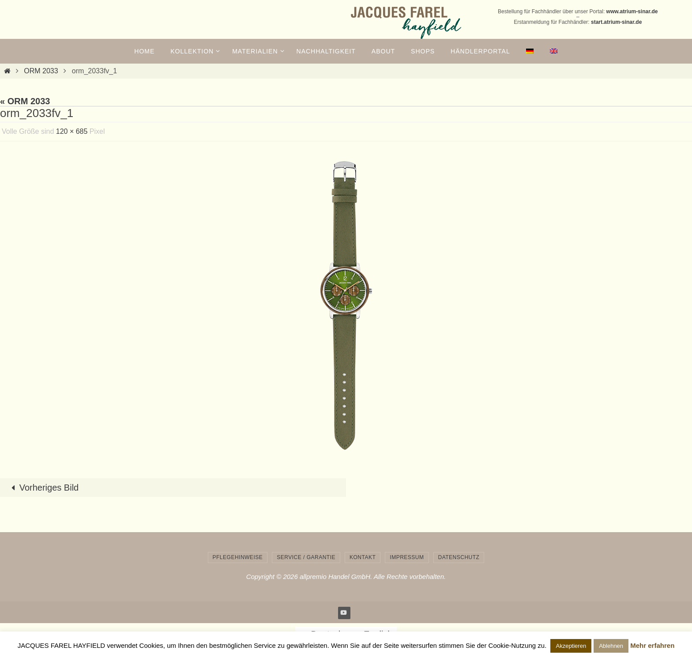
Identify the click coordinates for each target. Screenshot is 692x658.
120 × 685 (72, 131)
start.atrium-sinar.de (616, 22)
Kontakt (363, 557)
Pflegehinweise (238, 557)
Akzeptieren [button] (571, 646)
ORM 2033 (41, 71)
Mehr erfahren (652, 645)
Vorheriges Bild (43, 487)
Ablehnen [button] (611, 646)
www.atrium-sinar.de (632, 11)
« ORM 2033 (25, 101)
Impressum (407, 557)
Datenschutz (459, 557)
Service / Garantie (306, 557)
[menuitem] (530, 51)
